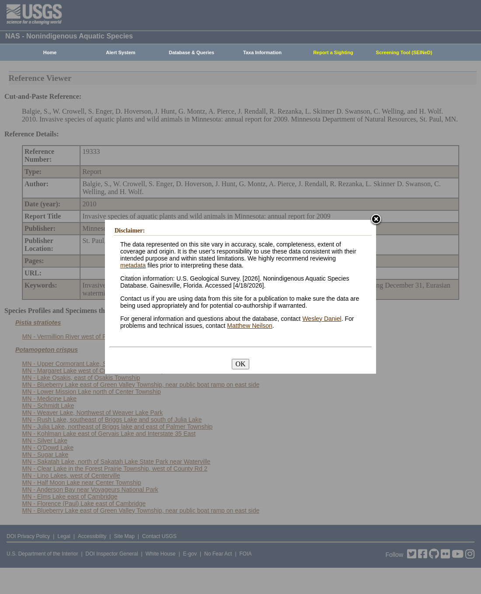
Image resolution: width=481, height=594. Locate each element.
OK (240, 364)
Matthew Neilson (249, 325)
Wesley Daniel (321, 318)
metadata (133, 265)
